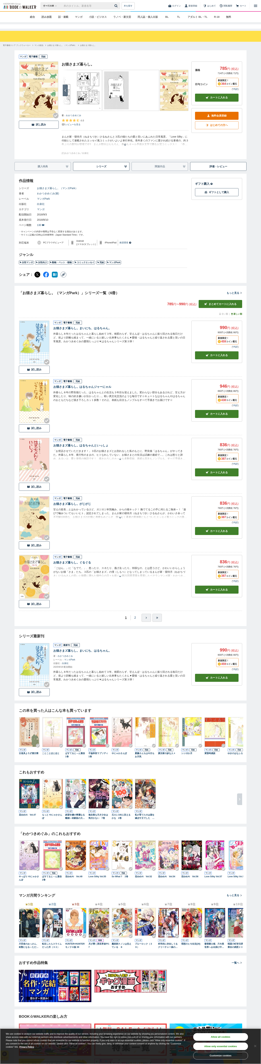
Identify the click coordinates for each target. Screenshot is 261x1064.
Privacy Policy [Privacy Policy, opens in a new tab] (26, 1047)
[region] (130, 1046)
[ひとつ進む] (146, 624)
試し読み (39, 131)
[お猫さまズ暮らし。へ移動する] (88, 51)
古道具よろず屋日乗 (28, 760)
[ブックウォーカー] (19, 5)
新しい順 (236, 320)
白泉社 (41, 210)
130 (40, 231)
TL (178, 16)
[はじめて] (209, 5)
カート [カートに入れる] (217, 361)
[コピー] (63, 281)
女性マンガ (26, 269)
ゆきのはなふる (235, 760)
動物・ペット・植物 (61, 269)
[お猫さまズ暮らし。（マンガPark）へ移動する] (61, 51)
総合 (32, 16)
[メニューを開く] (256, 6)
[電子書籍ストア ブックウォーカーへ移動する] (17, 51)
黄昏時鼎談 (209, 760)
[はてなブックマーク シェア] (55, 281)
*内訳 (235, 95)
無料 (228, 16)
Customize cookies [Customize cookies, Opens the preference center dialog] (220, 1055)
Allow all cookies (220, 1037)
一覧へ (237, 969)
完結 (100, 269)
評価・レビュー (218, 172)
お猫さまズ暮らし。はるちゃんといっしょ (80, 452)
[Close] (255, 1046)
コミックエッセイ (84, 269)
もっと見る (234, 299)
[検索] (116, 5)
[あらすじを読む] (125, 147)
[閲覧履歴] (226, 5)
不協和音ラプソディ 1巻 (98, 761)
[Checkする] (56, 122)
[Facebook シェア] (46, 281)
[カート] (241, 5)
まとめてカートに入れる (220, 310)
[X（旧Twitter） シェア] (37, 281)
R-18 (216, 16)
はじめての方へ (217, 131)
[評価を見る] (73, 129)
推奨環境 (125, 249)
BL (167, 16)
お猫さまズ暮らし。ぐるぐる (72, 569)
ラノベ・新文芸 (122, 16)
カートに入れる (217, 104)
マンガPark (43, 205)
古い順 (223, 320)
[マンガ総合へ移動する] (39, 51)
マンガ (78, 16)
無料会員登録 (217, 122)
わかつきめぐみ (73, 122)
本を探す (128, 6)
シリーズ (111, 173)
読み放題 (47, 16)
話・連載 (63, 16)
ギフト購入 (204, 190)
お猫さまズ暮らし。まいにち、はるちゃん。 (82, 334)
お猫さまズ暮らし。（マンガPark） (57, 194)
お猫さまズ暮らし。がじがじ (72, 510)
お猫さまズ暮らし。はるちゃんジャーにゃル (82, 393)
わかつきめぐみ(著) (48, 200)
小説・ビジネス (98, 16)
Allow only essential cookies (220, 1046)
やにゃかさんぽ (119, 760)
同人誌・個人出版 (148, 16)
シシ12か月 (186, 760)
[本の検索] (51, 5)
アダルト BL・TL (198, 16)
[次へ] (65, 97)
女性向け (41, 269)
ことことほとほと (50, 760)
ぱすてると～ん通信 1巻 (75, 761)
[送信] (116, 5)
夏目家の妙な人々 (166, 760)
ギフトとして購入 (216, 198)
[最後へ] (157, 624)
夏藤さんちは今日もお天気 (144, 761)
